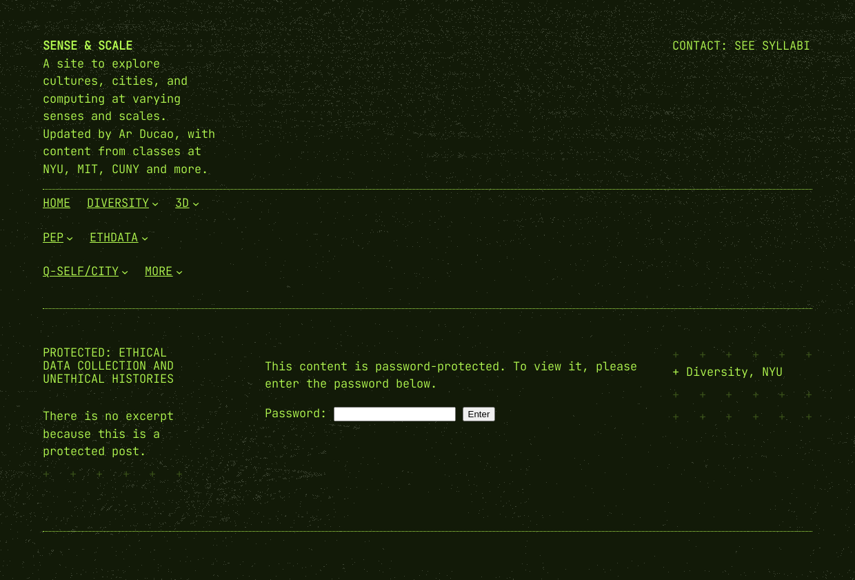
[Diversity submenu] (155, 203)
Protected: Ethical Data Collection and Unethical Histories (108, 366)
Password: (360, 413)
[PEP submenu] (69, 237)
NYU (772, 371)
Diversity (717, 371)
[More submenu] (179, 271)
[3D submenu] (195, 203)
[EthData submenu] (144, 237)
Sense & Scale (87, 45)
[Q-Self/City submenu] (124, 271)
